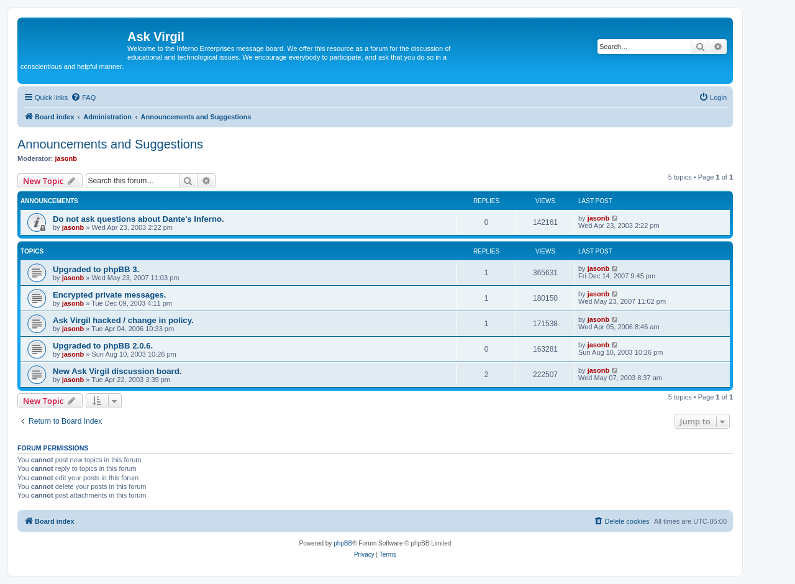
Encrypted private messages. (109, 294)
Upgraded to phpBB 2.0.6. (103, 345)
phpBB (343, 543)
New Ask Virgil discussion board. (117, 371)
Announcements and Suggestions (110, 144)
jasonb (66, 158)
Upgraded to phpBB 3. (96, 269)
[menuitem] (83, 97)
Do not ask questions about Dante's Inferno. (138, 219)
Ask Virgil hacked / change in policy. (123, 320)
